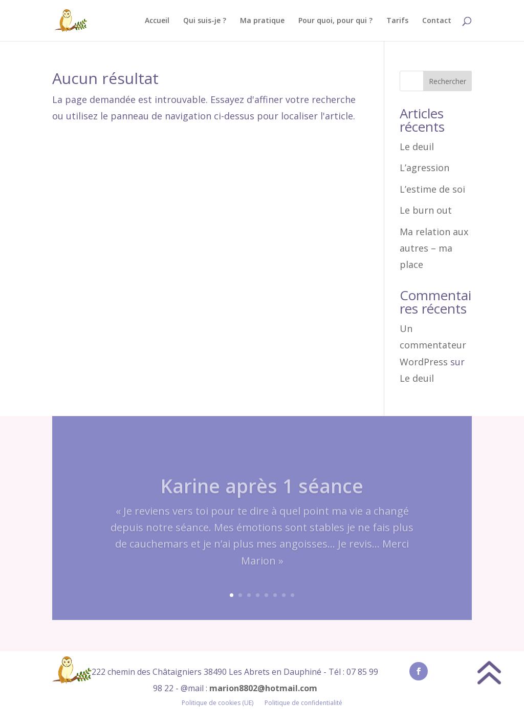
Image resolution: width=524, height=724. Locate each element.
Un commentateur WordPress (433, 345)
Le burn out (426, 210)
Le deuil (417, 146)
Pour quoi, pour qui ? (335, 21)
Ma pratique (262, 21)
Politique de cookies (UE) (217, 703)
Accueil (157, 21)
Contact (436, 21)
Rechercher (447, 81)
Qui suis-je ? (204, 21)
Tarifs (397, 21)
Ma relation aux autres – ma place (434, 248)
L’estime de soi (432, 189)
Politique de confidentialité (303, 703)
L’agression (424, 167)
